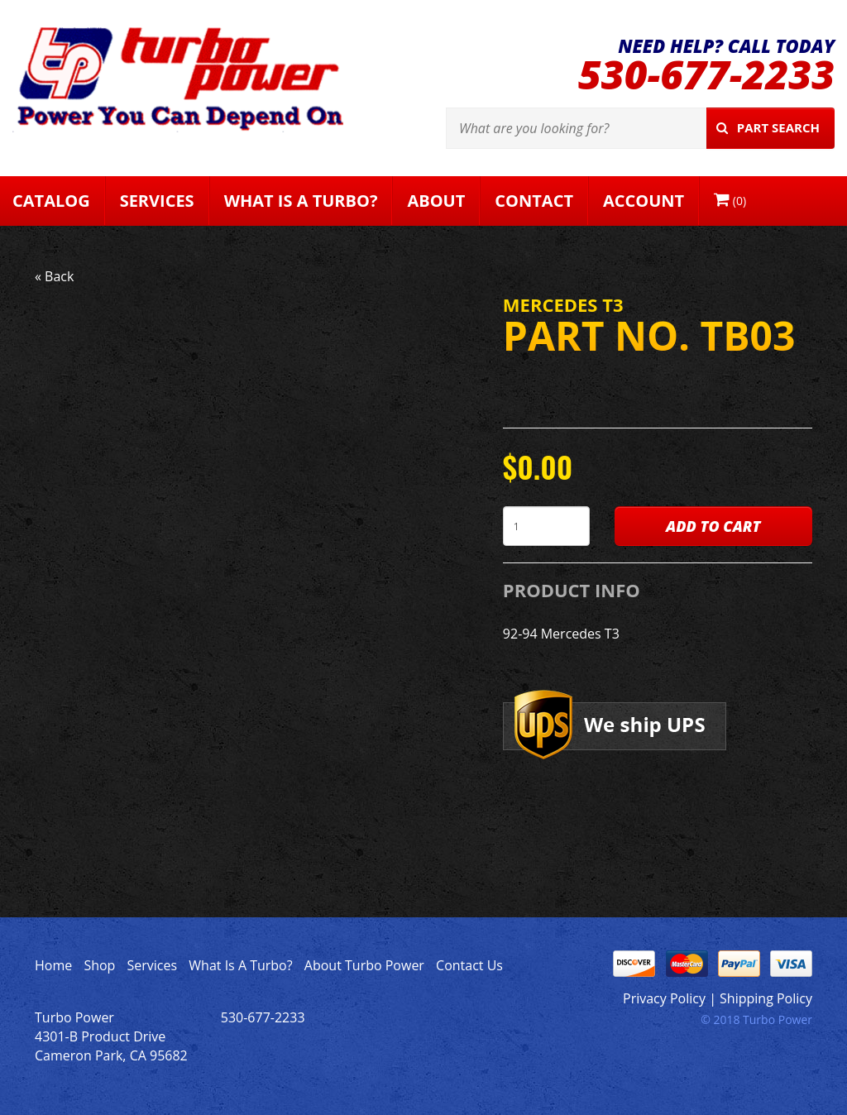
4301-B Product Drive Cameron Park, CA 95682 (111, 1046)
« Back (54, 276)
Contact (534, 200)
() (730, 199)
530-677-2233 (706, 74)
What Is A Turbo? (301, 200)
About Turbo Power (364, 965)
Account (643, 200)
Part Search (768, 127)
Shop (99, 965)
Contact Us (469, 965)
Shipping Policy (766, 998)
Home (53, 965)
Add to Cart (713, 526)
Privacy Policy (664, 998)
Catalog (51, 200)
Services (157, 200)
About (436, 200)
